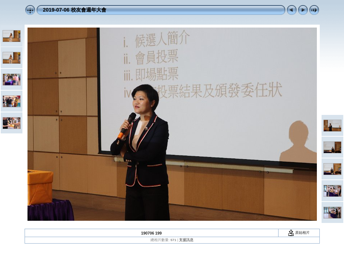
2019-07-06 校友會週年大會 (75, 10)
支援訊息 (186, 240)
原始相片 (299, 233)
